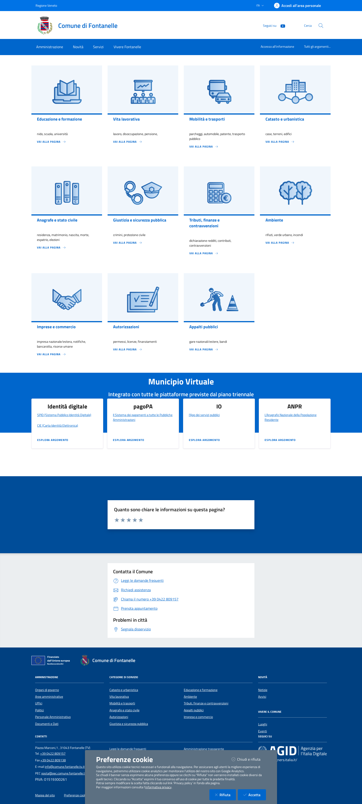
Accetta (254, 795)
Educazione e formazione (200, 689)
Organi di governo (47, 689)
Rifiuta (225, 795)
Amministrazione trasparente (204, 748)
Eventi (262, 731)
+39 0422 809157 (53, 753)
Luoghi (262, 724)
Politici (39, 710)
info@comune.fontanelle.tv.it (65, 766)
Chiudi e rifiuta (249, 759)
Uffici (38, 703)
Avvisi (262, 696)
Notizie (262, 689)
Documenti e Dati (46, 723)
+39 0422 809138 (53, 760)
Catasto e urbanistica (123, 689)
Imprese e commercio (198, 716)
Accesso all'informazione (277, 46)
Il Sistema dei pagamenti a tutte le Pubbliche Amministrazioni (142, 417)
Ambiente (190, 696)
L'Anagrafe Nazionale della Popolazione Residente (291, 417)
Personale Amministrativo (53, 716)
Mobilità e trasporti (122, 703)
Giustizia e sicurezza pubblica (128, 723)
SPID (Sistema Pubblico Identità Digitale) (64, 414)
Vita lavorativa (119, 696)
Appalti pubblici (194, 710)
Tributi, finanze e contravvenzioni (206, 703)
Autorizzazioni (118, 716)
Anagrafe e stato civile (124, 710)
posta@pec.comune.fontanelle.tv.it (65, 773)
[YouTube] (281, 25)
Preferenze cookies (77, 795)
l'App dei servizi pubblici (204, 414)
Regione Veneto (46, 5)
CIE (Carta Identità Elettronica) (57, 425)
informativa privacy (158, 787)
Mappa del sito (45, 795)
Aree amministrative (49, 696)
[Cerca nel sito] (320, 25)
